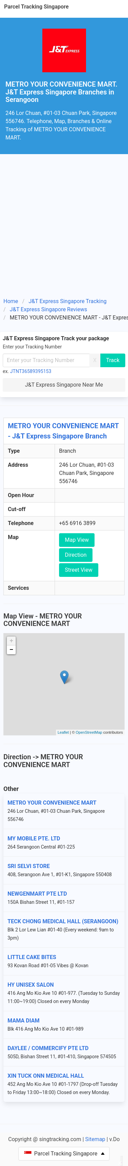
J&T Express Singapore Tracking (68, 301)
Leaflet (63, 732)
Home (10, 301)
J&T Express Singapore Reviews (48, 309)
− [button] (11, 650)
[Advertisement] (64, 221)
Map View (77, 540)
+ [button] (11, 641)
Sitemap (95, 1139)
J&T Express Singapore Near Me (64, 385)
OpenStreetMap (89, 732)
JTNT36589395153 (31, 371)
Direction (76, 555)
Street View (79, 570)
